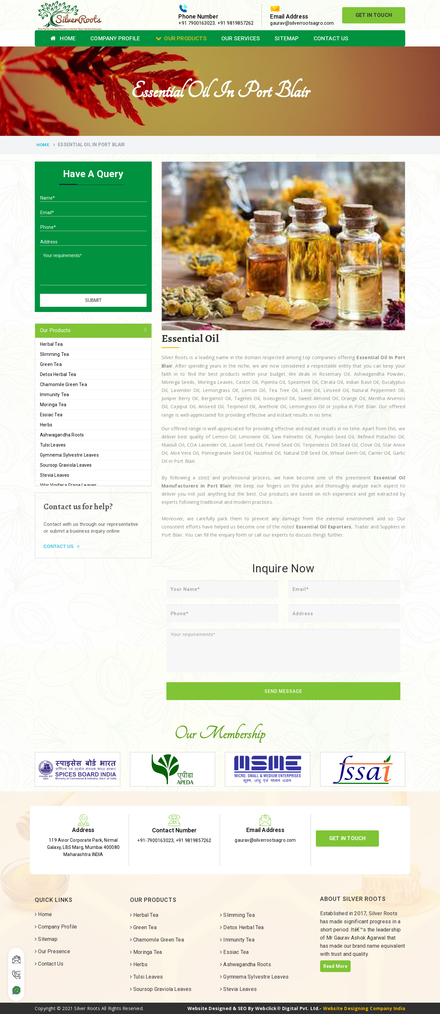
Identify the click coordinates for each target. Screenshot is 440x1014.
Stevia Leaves (55, 475)
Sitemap (287, 38)
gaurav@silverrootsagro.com (302, 23)
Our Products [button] (55, 330)
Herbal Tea (51, 344)
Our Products (181, 38)
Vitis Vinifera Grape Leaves (68, 485)
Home (63, 38)
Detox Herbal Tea (58, 374)
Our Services (240, 38)
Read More (335, 966)
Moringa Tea (53, 404)
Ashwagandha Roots (62, 434)
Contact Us (331, 38)
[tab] (93, 331)
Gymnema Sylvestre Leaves (69, 455)
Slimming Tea (54, 354)
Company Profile (115, 38)
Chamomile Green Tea (63, 384)
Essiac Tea (51, 414)
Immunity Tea (54, 394)
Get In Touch (374, 15)
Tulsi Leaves (53, 445)
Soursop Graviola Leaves (66, 465)
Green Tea (51, 364)
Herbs (46, 424)
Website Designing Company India (364, 1008)
